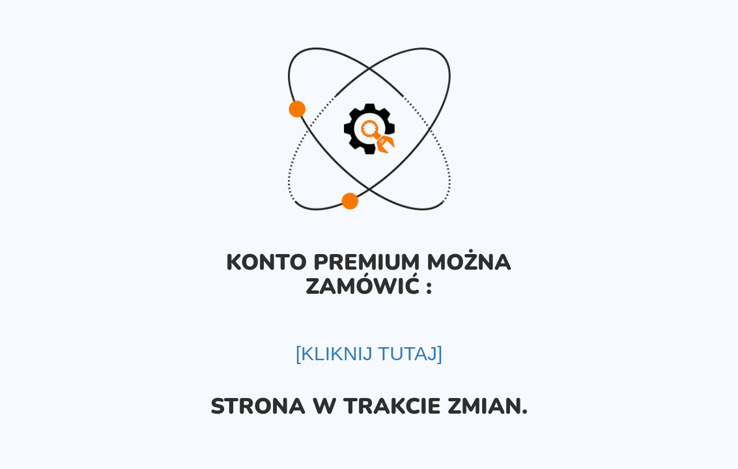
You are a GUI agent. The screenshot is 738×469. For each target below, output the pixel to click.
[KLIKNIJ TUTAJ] (369, 353)
